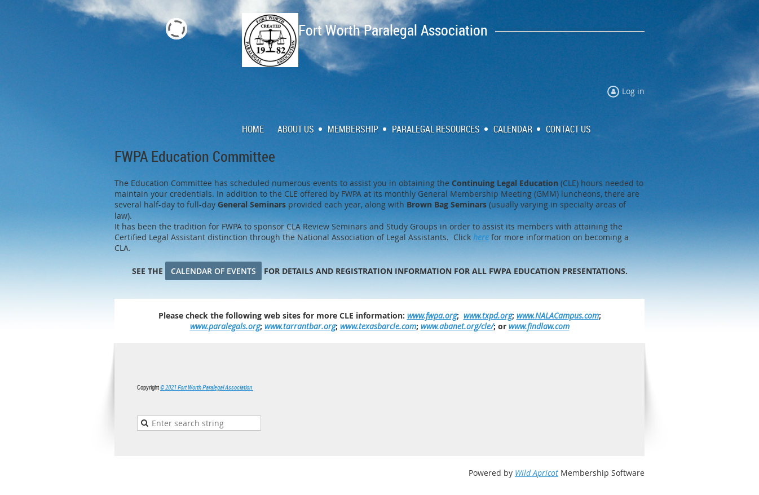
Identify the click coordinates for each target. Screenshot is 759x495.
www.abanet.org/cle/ (457, 326)
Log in (633, 91)
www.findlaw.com (539, 326)
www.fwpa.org (432, 315)
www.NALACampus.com (558, 315)
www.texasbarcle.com (378, 326)
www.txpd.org (488, 315)
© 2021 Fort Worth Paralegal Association (206, 387)
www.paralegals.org (225, 326)
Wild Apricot (536, 472)
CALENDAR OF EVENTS (213, 271)
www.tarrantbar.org (300, 326)
